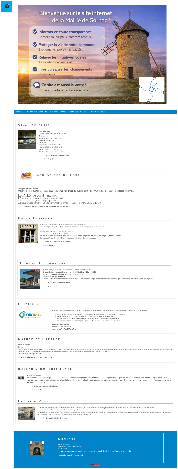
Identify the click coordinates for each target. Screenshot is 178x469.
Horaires (42, 136)
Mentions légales (64, 459)
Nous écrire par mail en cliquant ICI (70, 455)
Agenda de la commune (36, 112)
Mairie (64, 112)
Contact (54, 112)
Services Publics (78, 112)
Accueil (19, 112)
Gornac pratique (97, 112)
